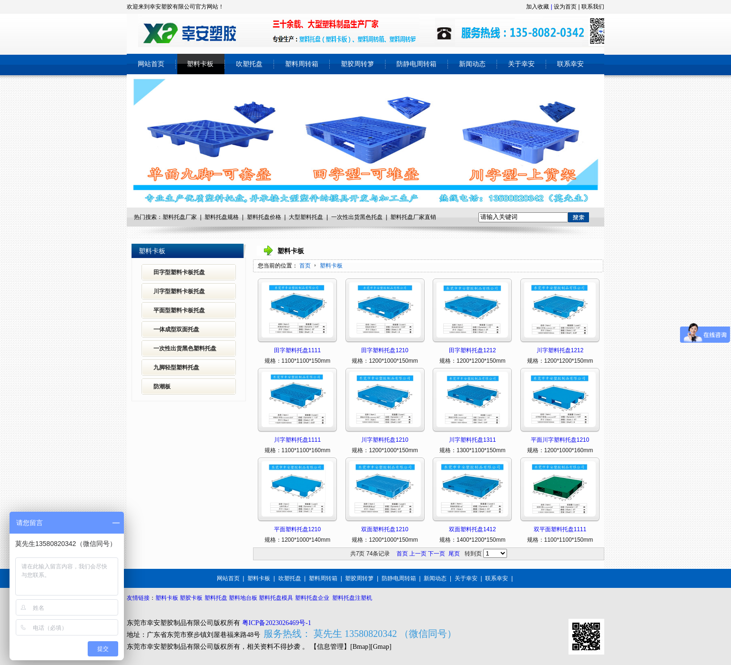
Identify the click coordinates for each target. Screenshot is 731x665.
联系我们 (592, 6)
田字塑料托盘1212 (472, 350)
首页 (305, 265)
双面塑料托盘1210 (384, 529)
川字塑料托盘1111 (297, 440)
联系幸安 (496, 578)
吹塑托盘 (289, 578)
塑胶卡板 (191, 598)
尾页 (454, 553)
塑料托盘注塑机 (352, 598)
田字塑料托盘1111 (297, 350)
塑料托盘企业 (312, 598)
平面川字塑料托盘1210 (560, 440)
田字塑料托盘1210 (384, 350)
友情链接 (138, 598)
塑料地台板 (243, 598)
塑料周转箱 (323, 578)
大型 (294, 217)
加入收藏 (537, 6)
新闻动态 (435, 578)
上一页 (417, 553)
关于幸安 (466, 578)
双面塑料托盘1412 (472, 529)
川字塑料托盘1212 (560, 350)
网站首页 (228, 578)
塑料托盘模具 (276, 598)
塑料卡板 (331, 265)
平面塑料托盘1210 (297, 529)
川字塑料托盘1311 (472, 440)
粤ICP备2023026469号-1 (276, 622)
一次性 (339, 217)
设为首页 (565, 6)
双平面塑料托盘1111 (560, 529)
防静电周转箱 (399, 578)
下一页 (436, 553)
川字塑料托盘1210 (384, 440)
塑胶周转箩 (359, 578)
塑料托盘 (258, 217)
